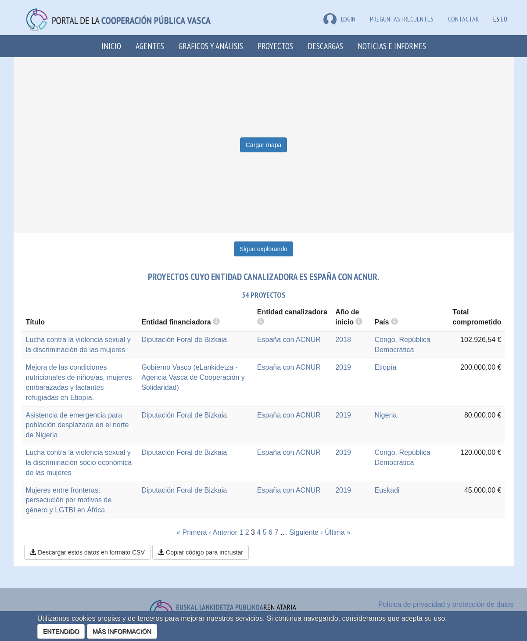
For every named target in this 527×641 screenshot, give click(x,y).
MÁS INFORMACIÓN (122, 631)
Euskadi (386, 490)
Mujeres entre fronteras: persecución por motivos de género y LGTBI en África (69, 500)
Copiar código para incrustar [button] (200, 552)
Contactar (463, 18)
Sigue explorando (263, 248)
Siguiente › (306, 532)
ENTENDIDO (61, 631)
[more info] (358, 322)
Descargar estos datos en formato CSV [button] (87, 552)
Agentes (150, 45)
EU (504, 18)
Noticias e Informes (392, 45)
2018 (343, 339)
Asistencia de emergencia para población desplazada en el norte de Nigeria (77, 425)
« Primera (191, 532)
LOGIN (339, 18)
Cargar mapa (264, 144)
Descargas (325, 45)
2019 (343, 367)
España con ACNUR (289, 339)
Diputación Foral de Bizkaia (184, 339)
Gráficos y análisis (211, 45)
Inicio (111, 45)
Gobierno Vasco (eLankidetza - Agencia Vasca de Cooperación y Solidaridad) (192, 377)
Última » (338, 532)
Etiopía (385, 367)
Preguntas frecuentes (402, 18)
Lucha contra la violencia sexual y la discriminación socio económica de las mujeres (79, 462)
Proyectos (275, 45)
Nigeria (385, 415)
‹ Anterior (223, 532)
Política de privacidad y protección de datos (446, 604)
